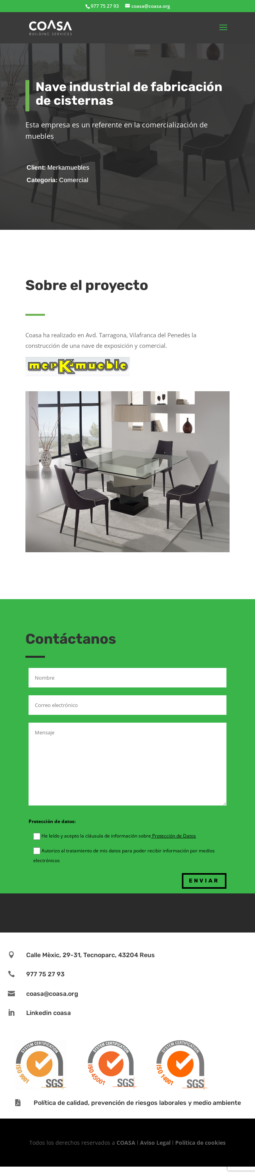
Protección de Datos (173, 835)
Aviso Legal (155, 1142)
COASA (127, 1142)
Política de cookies (200, 1142)
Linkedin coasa (48, 1013)
